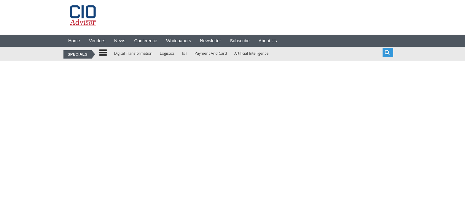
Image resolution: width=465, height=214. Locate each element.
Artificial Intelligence (251, 53)
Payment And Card (211, 53)
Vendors (97, 40)
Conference (145, 40)
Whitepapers (178, 40)
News (119, 40)
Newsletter (210, 40)
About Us (268, 40)
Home (74, 40)
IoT (184, 53)
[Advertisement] (228, 16)
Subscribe (240, 40)
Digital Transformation (133, 53)
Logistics (167, 53)
